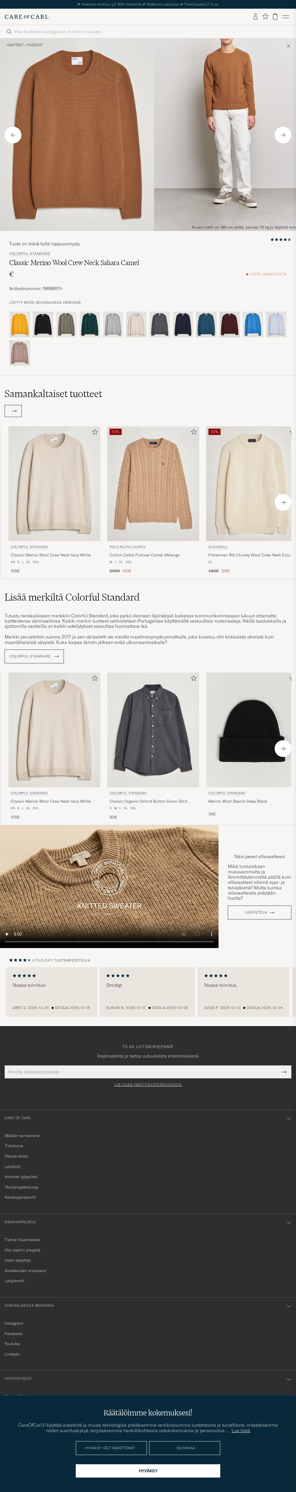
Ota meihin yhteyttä (22, 1250)
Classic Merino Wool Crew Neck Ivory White (51, 555)
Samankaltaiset (53, 394)
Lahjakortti (15, 1280)
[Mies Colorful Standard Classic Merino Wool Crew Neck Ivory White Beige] (54, 483)
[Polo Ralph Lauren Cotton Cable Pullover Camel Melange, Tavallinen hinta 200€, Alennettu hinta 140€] (153, 500)
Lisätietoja (256, 912)
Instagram (14, 1323)
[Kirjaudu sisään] (256, 16)
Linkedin (12, 1354)
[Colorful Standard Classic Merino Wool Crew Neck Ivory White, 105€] (54, 500)
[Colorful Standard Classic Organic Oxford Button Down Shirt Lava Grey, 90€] (153, 746)
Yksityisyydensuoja (21, 1187)
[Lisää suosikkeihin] (93, 433)
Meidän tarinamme (22, 1135)
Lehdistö (13, 1166)
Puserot (35, 45)
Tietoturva (14, 1145)
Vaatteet (15, 45)
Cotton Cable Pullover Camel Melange (145, 555)
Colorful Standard (29, 254)
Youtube (12, 1343)
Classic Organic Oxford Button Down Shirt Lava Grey (148, 801)
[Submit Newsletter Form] (284, 1072)
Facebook (13, 1333)
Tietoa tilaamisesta (22, 1239)
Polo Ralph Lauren (127, 547)
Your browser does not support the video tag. (109, 886)
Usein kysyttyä (18, 1260)
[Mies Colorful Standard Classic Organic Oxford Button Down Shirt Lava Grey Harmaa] (153, 730)
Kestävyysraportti (20, 1197)
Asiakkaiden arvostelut (25, 1270)
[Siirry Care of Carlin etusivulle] (27, 16)
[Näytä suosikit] (265, 16)
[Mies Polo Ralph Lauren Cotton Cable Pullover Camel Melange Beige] (153, 483)
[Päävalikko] (285, 16)
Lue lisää (241, 1430)
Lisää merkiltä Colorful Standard (72, 597)
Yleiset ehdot (16, 1156)
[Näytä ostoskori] (275, 16)
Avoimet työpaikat (21, 1176)
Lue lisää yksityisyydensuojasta (148, 1084)
